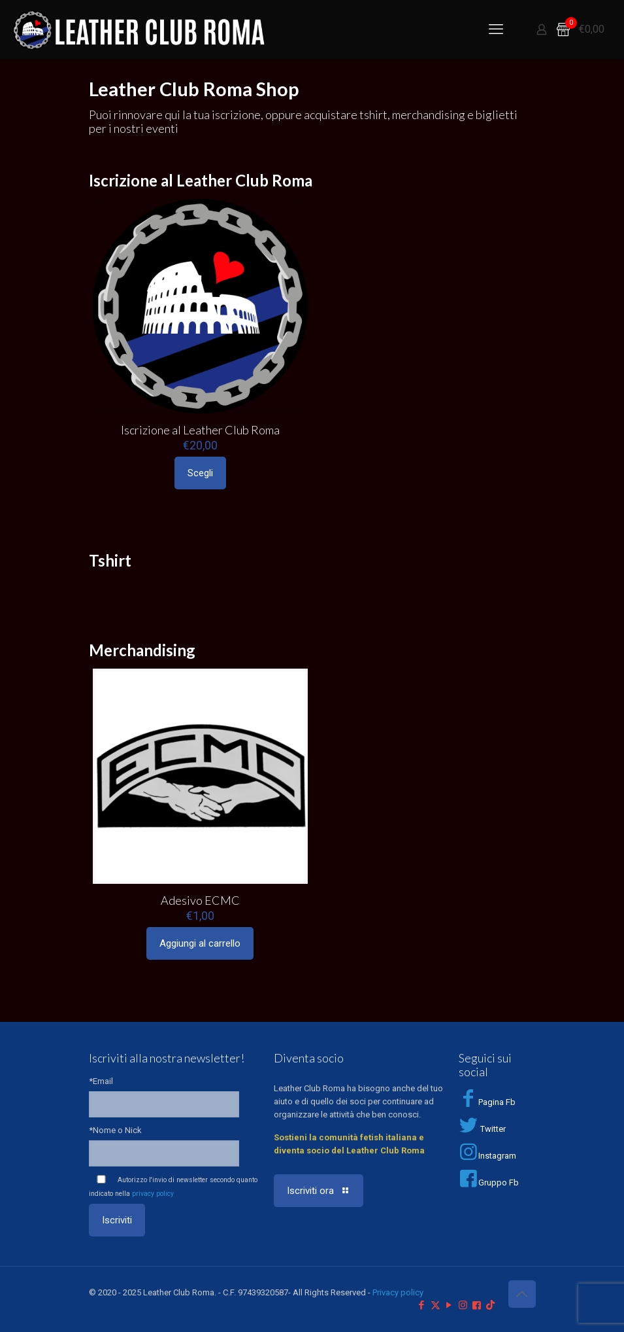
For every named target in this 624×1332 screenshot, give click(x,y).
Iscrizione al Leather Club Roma (200, 430)
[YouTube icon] (449, 1305)
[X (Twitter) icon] (435, 1305)
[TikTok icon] (490, 1305)
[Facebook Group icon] (477, 1305)
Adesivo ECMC (200, 900)
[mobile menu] (496, 29)
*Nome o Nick (115, 1130)
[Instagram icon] (463, 1305)
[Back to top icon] (522, 1294)
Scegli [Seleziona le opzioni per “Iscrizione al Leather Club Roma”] (200, 473)
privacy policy (153, 1193)
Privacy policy (397, 1292)
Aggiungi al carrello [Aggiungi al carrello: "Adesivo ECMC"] (199, 943)
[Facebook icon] (422, 1305)
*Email (101, 1081)
